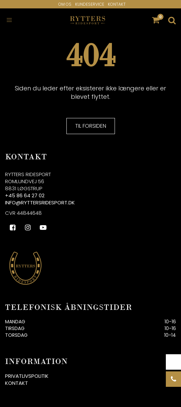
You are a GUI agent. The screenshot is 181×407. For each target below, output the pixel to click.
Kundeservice (89, 4)
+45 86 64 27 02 (24, 195)
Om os (64, 4)
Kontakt (117, 4)
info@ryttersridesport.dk (40, 202)
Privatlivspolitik (27, 375)
